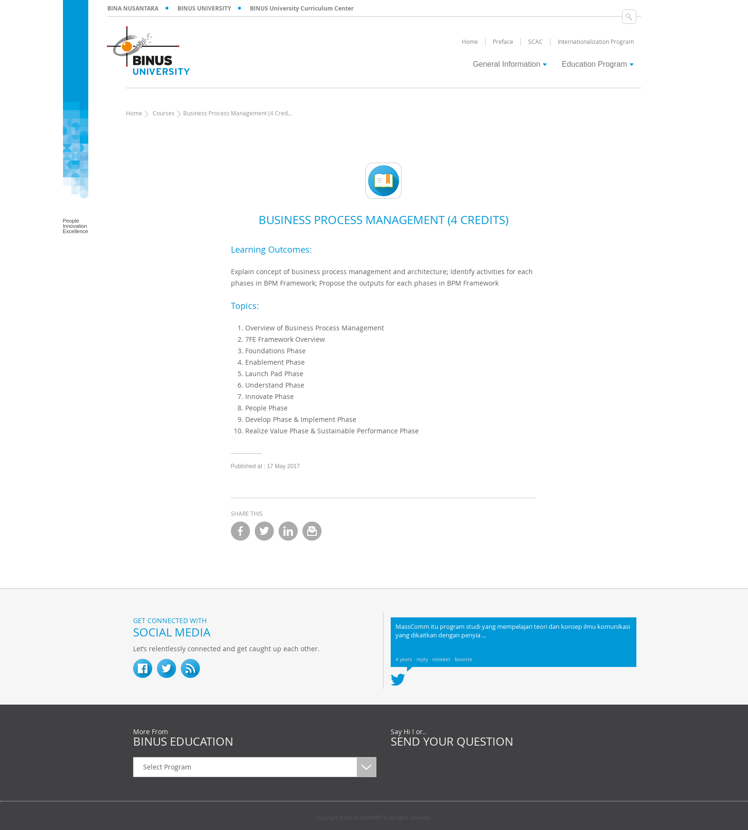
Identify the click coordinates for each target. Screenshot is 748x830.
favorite (463, 659)
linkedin (288, 531)
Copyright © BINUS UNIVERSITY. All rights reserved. (374, 818)
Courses (164, 113)
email (312, 531)
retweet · (443, 659)
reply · (424, 659)
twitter (264, 531)
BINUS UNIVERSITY (204, 8)
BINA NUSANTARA (132, 8)
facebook (240, 531)
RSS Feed (190, 668)
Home (134, 113)
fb (142, 668)
